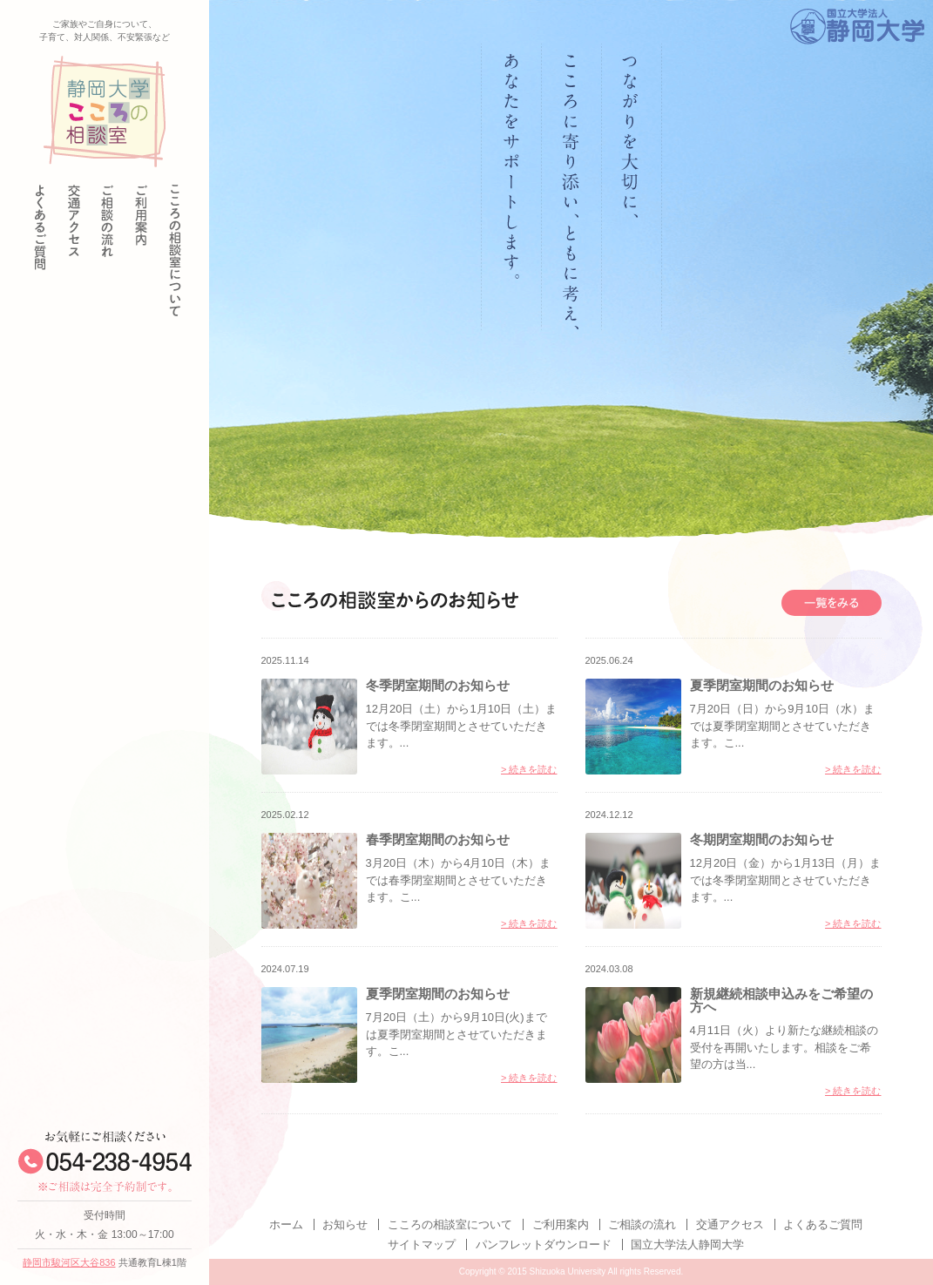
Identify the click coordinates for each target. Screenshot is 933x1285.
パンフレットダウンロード (544, 1244)
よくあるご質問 (822, 1224)
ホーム (286, 1224)
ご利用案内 (560, 1224)
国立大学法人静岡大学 (687, 1244)
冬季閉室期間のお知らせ (438, 685)
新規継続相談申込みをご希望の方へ (781, 1000)
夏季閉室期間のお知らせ (762, 685)
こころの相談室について (450, 1224)
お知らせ (345, 1224)
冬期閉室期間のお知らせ (762, 839)
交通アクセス (730, 1224)
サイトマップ (422, 1244)
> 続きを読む (529, 769)
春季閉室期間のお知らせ (438, 839)
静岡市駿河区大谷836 (69, 1262)
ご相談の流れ (642, 1224)
